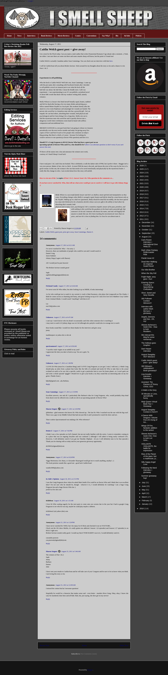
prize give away (68, 232)
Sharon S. (90, 232)
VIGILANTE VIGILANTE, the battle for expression (148, 447)
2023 (142, 176)
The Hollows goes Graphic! (148, 344)
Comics (78, 36)
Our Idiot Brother (148, 270)
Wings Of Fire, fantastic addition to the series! (149, 428)
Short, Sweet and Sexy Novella (148, 294)
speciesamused (51, 346)
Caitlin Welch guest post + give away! (149, 361)
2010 (142, 508)
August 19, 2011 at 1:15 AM (63, 501)
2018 (142, 194)
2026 (142, 166)
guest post (58, 232)
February (146, 500)
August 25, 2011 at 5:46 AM (71, 551)
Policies (138, 36)
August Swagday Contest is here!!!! (149, 411)
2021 (142, 183)
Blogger (90, 670)
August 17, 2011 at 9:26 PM (64, 457)
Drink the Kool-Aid (150, 123)
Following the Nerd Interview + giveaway (149, 470)
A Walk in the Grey (148, 390)
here (111, 61)
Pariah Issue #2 (147, 258)
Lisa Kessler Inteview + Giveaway (146, 376)
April (144, 493)
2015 (142, 205)
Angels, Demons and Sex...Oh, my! (148, 319)
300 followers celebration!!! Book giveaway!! (149, 368)
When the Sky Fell (148, 273)
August (145, 237)
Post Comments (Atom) (89, 654)
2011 (142, 219)
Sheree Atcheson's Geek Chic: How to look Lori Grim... (149, 437)
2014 (142, 208)
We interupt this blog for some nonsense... (147, 337)
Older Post (124, 645)
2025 (142, 169)
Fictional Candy (52, 286)
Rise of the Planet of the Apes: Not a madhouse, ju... (149, 456)
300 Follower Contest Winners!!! (146, 301)
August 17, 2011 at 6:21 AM (65, 245)
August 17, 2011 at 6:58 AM (67, 346)
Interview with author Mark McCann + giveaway (147, 310)
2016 (142, 201)
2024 (142, 173)
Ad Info (127, 36)
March (144, 497)
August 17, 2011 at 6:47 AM (63, 317)
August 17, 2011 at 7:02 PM (62, 431)
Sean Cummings (80, 232)
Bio (117, 36)
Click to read (9, 354)
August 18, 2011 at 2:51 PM (69, 479)
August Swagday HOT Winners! (148, 355)
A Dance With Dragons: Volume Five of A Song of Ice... (149, 418)
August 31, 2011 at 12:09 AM (65, 585)
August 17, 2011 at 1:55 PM (68, 392)
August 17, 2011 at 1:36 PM (63, 363)
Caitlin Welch (49, 232)
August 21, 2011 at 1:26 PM (64, 522)
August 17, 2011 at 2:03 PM (70, 409)
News (19, 36)
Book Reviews (46, 36)
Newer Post (44, 645)
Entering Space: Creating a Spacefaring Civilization (147, 286)
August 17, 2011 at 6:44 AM (68, 286)
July (144, 482)
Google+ (31, 1)
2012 (142, 216)
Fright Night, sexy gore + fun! (148, 278)
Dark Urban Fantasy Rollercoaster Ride (149, 252)
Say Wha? (106, 36)
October (145, 230)
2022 (142, 180)
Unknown (49, 317)
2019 (142, 191)
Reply (48, 278)
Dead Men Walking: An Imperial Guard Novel (149, 264)
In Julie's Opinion (52, 479)
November (146, 226)
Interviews (31, 36)
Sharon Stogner (51, 409)
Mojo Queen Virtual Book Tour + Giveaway (149, 404)
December (146, 222)
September (146, 233)
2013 (142, 212)
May (144, 490)
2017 (142, 198)
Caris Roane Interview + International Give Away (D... (149, 243)
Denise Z (49, 431)
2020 (142, 187)
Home (9, 36)
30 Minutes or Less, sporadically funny (149, 396)
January (145, 504)
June (144, 486)
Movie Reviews (63, 36)
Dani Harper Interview (146, 350)
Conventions (91, 36)
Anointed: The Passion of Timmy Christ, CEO (149, 384)
